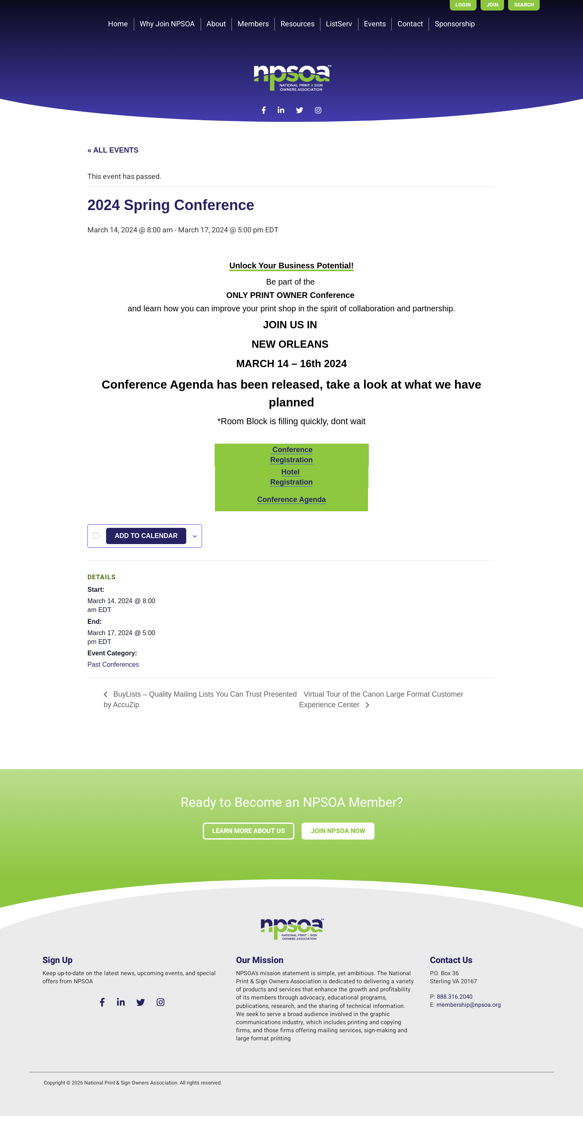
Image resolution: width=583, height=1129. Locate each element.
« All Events (112, 150)
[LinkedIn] (281, 110)
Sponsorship (455, 24)
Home (118, 24)
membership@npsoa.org (468, 1005)
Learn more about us (248, 831)
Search (524, 5)
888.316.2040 (454, 997)
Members (253, 24)
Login (463, 5)
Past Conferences (113, 664)
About (216, 24)
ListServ (339, 24)
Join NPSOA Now (338, 831)
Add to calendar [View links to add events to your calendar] (146, 535)
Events (375, 24)
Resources (298, 24)
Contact (410, 24)
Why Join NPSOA (167, 24)
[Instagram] (318, 110)
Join (492, 5)
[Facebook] (264, 110)
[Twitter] (299, 110)
